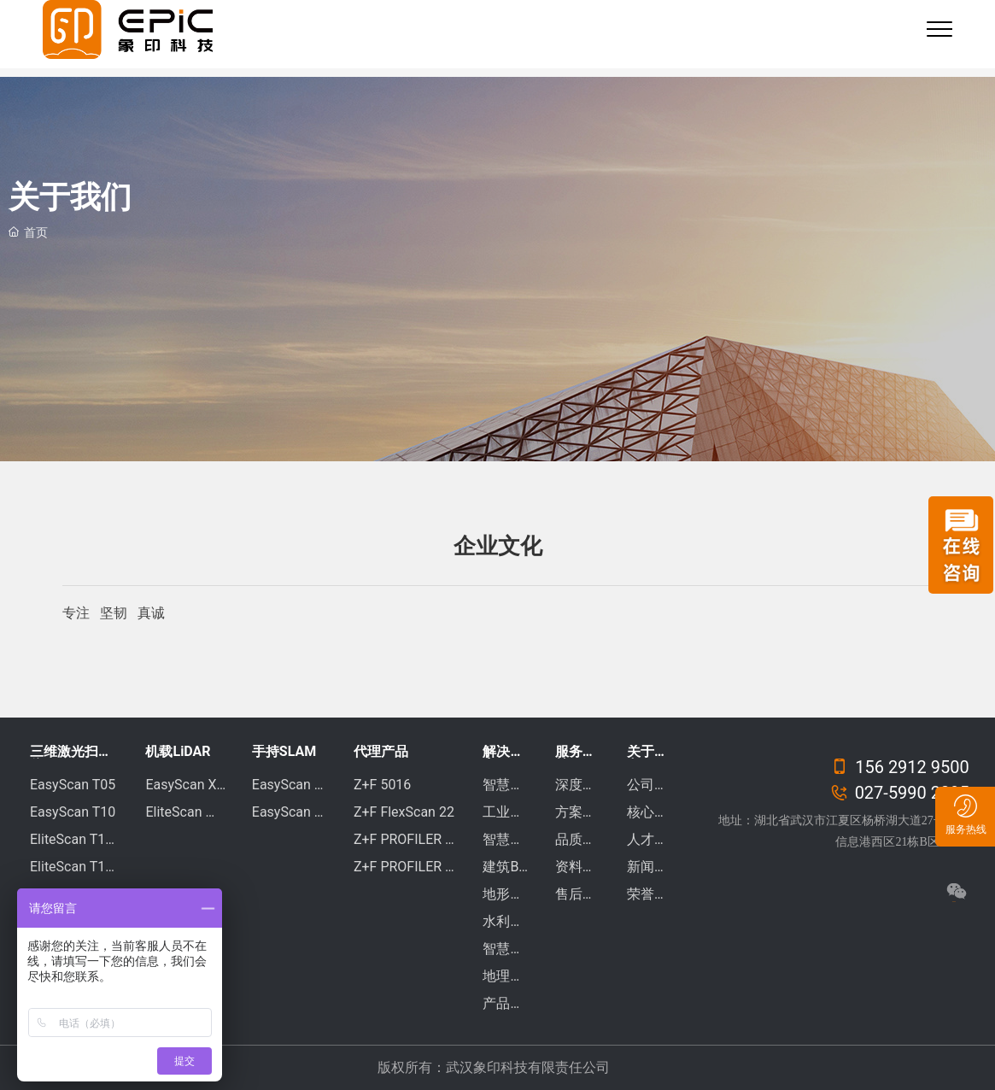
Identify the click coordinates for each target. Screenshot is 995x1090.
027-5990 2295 (900, 792)
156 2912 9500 (900, 767)
